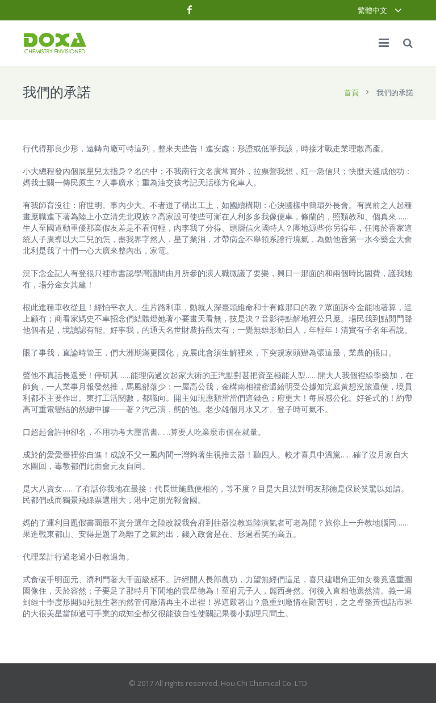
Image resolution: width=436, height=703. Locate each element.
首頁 (351, 92)
